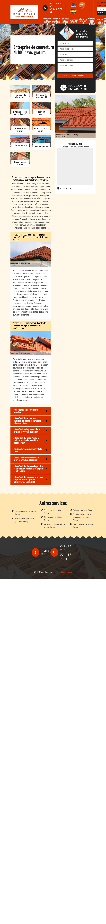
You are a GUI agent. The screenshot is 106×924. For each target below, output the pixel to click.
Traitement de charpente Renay (25, 512)
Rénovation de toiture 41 (83, 21)
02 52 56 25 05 (55, 5)
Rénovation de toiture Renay (53, 518)
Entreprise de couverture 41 (56, 21)
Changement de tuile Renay (52, 511)
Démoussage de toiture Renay (83, 525)
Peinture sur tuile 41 (100, 21)
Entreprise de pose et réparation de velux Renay (82, 517)
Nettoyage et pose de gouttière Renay (24, 520)
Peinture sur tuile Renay (83, 510)
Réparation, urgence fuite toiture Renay (54, 525)
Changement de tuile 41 (74, 21)
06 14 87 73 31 (55, 11)
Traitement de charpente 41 (47, 21)
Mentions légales (64, 572)
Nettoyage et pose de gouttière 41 (65, 21)
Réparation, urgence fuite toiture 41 (92, 21)
